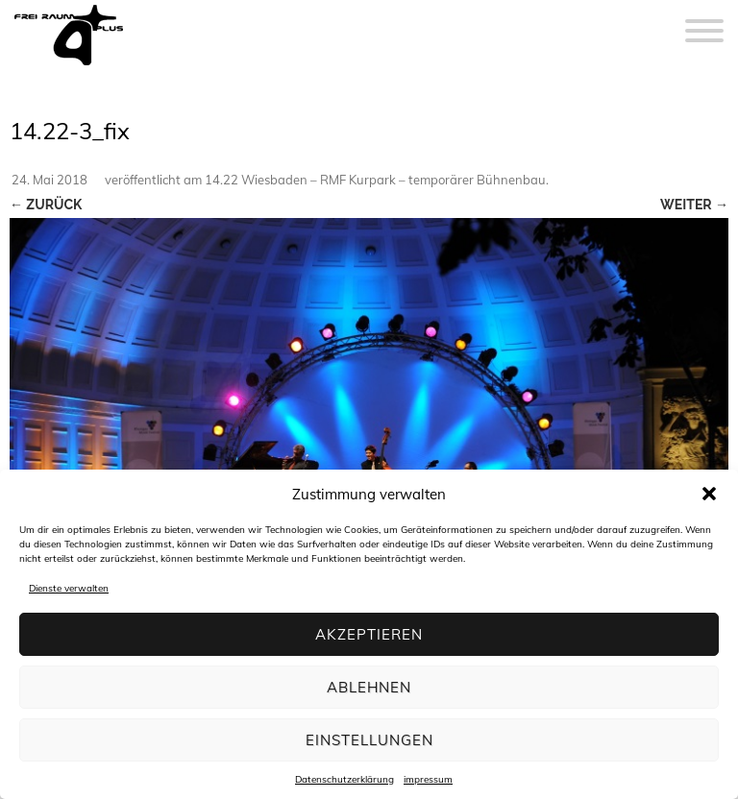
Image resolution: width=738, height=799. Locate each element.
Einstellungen (369, 740)
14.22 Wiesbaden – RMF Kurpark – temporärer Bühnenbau (375, 179)
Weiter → (694, 204)
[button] (709, 493)
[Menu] (704, 19)
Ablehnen (369, 687)
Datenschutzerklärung (344, 779)
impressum (428, 779)
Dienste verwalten (69, 588)
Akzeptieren (369, 634)
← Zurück (46, 204)
